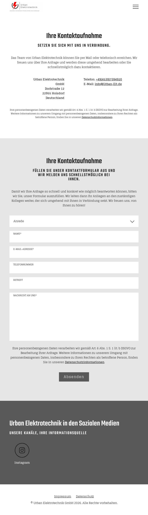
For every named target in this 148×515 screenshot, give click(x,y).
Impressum (62, 496)
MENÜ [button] (136, 7)
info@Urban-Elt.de (108, 84)
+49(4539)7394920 (109, 79)
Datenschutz (85, 496)
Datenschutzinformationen (97, 117)
